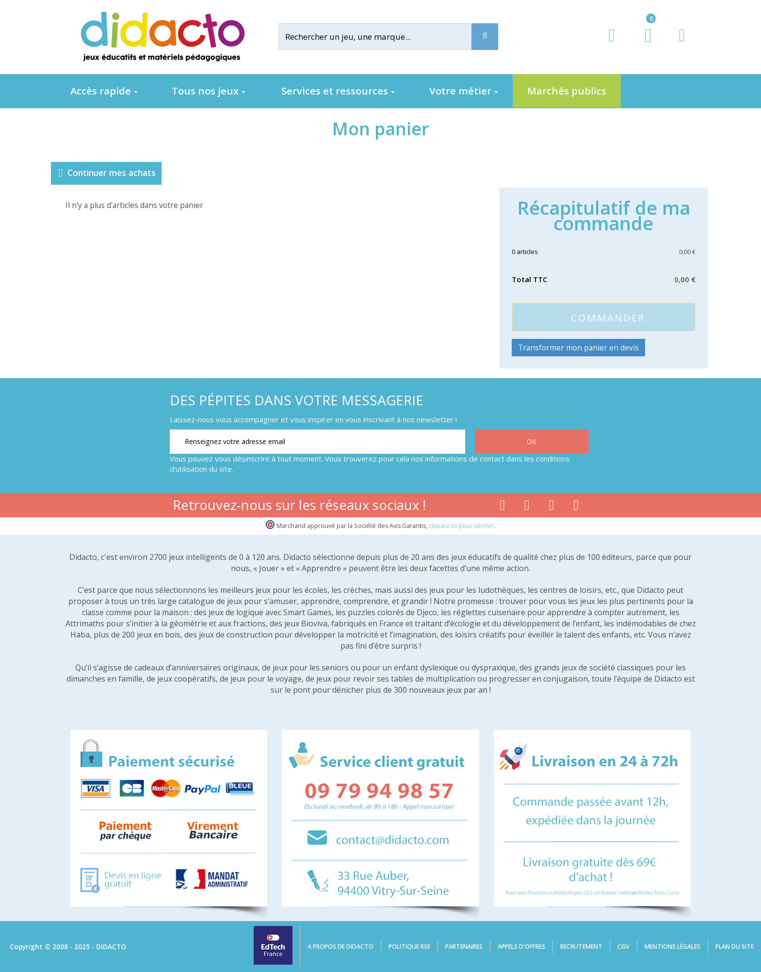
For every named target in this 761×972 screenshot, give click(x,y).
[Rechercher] (382, 36)
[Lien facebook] (502, 507)
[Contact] (681, 44)
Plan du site (734, 946)
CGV (623, 946)
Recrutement (581, 946)
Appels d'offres (521, 946)
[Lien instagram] (551, 507)
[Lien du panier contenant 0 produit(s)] (643, 44)
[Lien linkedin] (576, 507)
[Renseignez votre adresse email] (317, 442)
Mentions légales (672, 946)
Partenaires (464, 946)
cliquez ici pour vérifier (461, 526)
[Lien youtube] (527, 507)
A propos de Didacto (340, 946)
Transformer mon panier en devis (578, 347)
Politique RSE (409, 946)
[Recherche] (484, 36)
